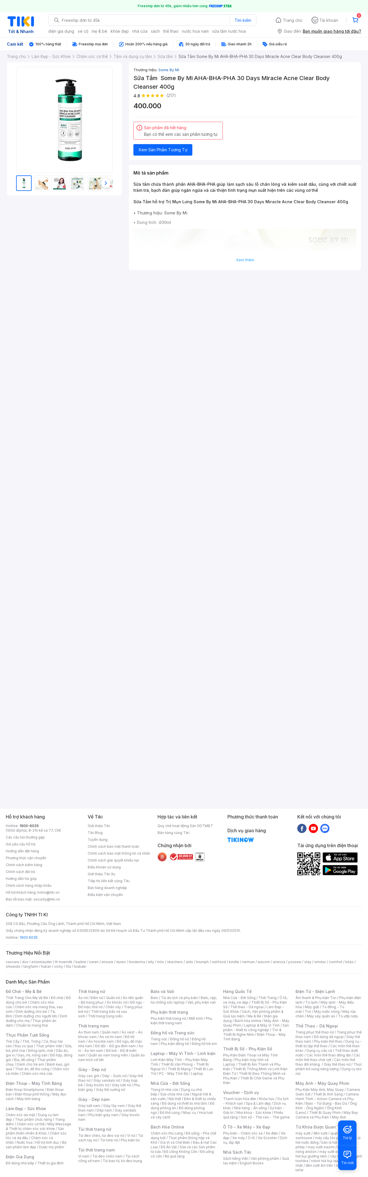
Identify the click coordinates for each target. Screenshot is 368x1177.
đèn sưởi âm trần (319, 1165)
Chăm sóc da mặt (20, 1115)
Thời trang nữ (91, 991)
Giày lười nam (89, 1106)
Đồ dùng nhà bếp (20, 1163)
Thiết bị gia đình (50, 1163)
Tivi (308, 1011)
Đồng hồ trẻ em (204, 1044)
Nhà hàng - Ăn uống (250, 1108)
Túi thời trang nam (96, 1149)
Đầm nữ (97, 998)
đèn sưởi (320, 1133)
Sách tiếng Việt (235, 1158)
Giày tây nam (114, 1106)
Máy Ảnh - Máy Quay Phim (322, 1083)
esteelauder (41, 962)
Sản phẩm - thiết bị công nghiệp (256, 1027)
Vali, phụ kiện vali (201, 1002)
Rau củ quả (24, 1046)
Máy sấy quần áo (321, 1016)
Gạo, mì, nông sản (32, 1055)
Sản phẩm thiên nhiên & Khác (35, 1130)
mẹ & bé (99, 31)
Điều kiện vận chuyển (105, 895)
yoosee (294, 962)
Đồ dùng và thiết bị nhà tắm (184, 1103)
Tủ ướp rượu (348, 1016)
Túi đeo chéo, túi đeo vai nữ (101, 1135)
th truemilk (63, 962)
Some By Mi (168, 69)
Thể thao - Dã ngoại (247, 1007)
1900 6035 (29, 937)
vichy (58, 966)
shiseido (13, 966)
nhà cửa (139, 31)
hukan (46, 966)
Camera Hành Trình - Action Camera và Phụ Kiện (327, 1099)
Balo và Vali (162, 991)
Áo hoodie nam (101, 1041)
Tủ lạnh (311, 1002)
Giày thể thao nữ (337, 1064)
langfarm (30, 966)
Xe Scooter (267, 1138)
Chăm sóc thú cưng (167, 1133)
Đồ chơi (57, 998)
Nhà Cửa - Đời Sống (170, 1083)
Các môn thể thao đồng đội (328, 1055)
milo (160, 962)
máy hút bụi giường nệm (326, 1153)
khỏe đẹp (120, 31)
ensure (107, 962)
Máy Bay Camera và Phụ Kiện (327, 1114)
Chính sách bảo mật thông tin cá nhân (119, 853)
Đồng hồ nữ (179, 1039)
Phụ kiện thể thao (328, 1041)
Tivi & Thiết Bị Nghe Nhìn (252, 1032)
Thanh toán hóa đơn (239, 1099)
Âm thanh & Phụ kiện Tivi (316, 998)
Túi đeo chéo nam (107, 1156)
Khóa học (267, 1099)
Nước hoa (24, 1142)
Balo (154, 998)
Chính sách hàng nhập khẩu (28, 885)
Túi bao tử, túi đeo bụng (122, 1161)
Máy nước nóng (327, 1011)
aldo (189, 962)
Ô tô (251, 1138)
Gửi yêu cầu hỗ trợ (20, 844)
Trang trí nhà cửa (164, 1089)
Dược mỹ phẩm (51, 1147)
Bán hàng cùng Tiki (173, 833)
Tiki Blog (95, 833)
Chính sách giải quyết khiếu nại (113, 860)
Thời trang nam (93, 1025)
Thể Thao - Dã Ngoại (317, 1025)
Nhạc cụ (189, 1112)
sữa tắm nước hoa (229, 31)
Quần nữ (113, 998)
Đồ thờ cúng (170, 1112)
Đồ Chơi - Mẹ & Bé (24, 991)
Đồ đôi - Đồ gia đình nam (115, 1046)
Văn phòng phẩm (265, 1158)
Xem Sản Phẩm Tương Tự (163, 149)
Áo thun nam (88, 1032)
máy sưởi (303, 1133)
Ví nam (83, 1156)
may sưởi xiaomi (321, 1147)
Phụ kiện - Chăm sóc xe (243, 1133)
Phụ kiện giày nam (103, 1115)
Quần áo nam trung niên (108, 1055)
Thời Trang (267, 998)
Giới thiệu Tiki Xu (101, 874)
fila (68, 966)
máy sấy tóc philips (331, 1138)
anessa (279, 962)
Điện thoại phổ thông (32, 1094)
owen (94, 962)
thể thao (171, 31)
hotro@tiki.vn (48, 892)
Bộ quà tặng (175, 1156)
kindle (234, 962)
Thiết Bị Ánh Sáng (328, 1094)
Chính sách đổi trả (20, 872)
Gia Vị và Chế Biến (175, 1142)
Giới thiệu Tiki (99, 826)
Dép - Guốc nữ (114, 1076)
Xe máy (238, 1138)
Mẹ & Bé (254, 1016)
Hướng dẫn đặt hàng (22, 851)
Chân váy (113, 1007)
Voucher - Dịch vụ (241, 1092)
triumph (202, 962)
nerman (248, 962)
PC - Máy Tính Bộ (173, 1073)
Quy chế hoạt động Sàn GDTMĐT (185, 826)
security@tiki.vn (46, 899)
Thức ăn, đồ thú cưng (32, 1069)
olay (307, 962)
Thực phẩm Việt (49, 1046)
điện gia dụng (61, 31)
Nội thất (174, 1099)
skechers (175, 962)
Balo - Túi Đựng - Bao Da (326, 1103)
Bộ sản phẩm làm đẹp (36, 1144)
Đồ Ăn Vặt (169, 1147)
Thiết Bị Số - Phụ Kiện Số (247, 1048)
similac (320, 962)
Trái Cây (13, 1041)
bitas (349, 962)
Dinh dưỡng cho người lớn (36, 1016)
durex (121, 962)
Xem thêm (245, 260)
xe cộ (83, 31)
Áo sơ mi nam (110, 1037)
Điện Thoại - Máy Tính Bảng (34, 1083)
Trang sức (159, 1039)
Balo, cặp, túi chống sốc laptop (184, 1000)
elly (151, 962)
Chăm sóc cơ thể (31, 1124)
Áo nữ (83, 998)
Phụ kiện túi (130, 1140)
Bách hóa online (248, 1021)
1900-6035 (29, 826)
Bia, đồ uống (24, 1060)
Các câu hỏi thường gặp (25, 837)
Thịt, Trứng (31, 1041)
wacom (264, 962)
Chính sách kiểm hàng (24, 865)
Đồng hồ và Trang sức (172, 1032)
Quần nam (110, 1032)
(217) (171, 95)
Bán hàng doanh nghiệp (107, 888)
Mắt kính (196, 1018)
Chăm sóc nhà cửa (37, 1073)
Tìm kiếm (243, 20)
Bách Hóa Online (167, 1126)
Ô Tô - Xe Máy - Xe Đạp (246, 1126)
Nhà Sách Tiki (237, 1152)
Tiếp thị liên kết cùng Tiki (109, 881)
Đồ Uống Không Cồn (180, 1151)
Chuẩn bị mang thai (32, 1025)
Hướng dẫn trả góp (21, 878)
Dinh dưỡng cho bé (31, 1011)
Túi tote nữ (109, 1140)
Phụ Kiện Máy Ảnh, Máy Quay (320, 1089)
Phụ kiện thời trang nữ (168, 1018)
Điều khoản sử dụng (104, 867)
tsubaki (80, 966)
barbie (80, 962)
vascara (12, 962)
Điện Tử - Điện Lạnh (315, 991)
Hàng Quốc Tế (237, 991)
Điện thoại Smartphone (25, 1089)
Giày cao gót (88, 1076)
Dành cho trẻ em (30, 1064)
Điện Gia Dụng (20, 1156)
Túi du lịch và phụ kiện (179, 998)
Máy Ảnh (339, 1117)
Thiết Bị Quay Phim (325, 1112)
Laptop (197, 1073)
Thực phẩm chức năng (33, 1119)
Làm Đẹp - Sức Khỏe (26, 1108)
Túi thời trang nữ (94, 1129)
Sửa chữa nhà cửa (174, 1094)
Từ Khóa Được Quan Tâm (321, 1126)
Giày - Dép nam (94, 1099)
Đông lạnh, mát (40, 1050)
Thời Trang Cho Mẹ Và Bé (27, 998)
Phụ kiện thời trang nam (181, 1020)
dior (25, 962)
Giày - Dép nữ (92, 1069)
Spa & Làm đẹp (258, 1103)
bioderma (137, 962)
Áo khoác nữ (117, 1002)
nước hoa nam (195, 31)
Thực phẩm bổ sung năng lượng (329, 1066)
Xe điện (272, 1133)
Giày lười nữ (121, 1085)
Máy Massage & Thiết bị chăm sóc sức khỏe (38, 1126)
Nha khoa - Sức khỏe (253, 1112)
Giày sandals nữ (106, 1080)
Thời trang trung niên (105, 1016)
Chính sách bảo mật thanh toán (113, 846)
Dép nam (104, 1110)
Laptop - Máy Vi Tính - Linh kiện (183, 1053)
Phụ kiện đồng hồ (175, 1044)
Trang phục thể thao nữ (315, 1032)
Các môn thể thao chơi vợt (328, 1057)
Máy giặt (312, 1007)
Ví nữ (131, 1135)
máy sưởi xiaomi (332, 1151)
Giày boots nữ (97, 1085)
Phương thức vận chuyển (26, 858)
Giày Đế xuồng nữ (110, 1089)
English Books (252, 1163)
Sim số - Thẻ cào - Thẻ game (265, 1117)
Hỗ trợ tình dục (47, 1142)
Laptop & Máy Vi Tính (262, 1025)
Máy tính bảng (28, 1099)
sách (155, 31)
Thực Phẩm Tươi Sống (27, 1035)
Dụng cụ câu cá (319, 1050)
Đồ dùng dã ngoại (329, 1037)
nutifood (219, 962)
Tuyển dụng (98, 839)
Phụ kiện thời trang (169, 1012)
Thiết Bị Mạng (179, 1069)
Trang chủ (292, 20)
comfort (335, 962)
